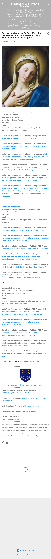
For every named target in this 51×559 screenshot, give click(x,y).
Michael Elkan (30, 555)
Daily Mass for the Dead (11, 207)
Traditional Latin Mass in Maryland (25, 5)
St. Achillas (33, 411)
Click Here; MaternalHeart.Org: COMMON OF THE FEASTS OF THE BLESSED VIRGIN (25, 146)
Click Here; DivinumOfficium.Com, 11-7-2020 (19, 138)
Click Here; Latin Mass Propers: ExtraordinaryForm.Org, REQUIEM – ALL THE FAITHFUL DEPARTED (25, 238)
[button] (48, 34)
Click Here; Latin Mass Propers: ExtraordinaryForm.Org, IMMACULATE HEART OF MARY (24, 322)
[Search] (48, 4)
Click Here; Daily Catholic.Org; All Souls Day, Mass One (23, 267)
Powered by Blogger (25, 550)
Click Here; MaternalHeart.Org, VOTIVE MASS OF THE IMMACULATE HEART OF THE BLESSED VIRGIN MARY (24, 311)
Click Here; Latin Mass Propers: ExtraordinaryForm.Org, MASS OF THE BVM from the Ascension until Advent (25, 156)
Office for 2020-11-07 (32, 361)
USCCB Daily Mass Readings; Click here (17, 393)
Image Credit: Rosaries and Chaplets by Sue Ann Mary (25, 112)
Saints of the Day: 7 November (29, 406)
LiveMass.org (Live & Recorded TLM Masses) (25, 385)
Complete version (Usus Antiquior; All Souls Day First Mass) (25, 248)
